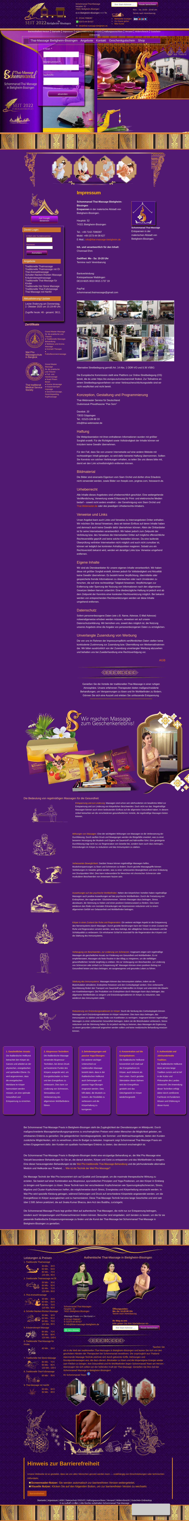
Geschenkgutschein (122, 40)
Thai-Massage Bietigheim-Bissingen (54, 40)
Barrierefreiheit (37, 1493)
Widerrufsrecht (142, 31)
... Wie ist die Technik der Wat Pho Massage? (86, 1168)
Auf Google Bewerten (44, 219)
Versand (129, 31)
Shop (141, 40)
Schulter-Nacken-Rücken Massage (43, 275)
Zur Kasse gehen (121, 21)
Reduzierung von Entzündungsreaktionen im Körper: (96, 1011)
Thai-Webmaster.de (87, 506)
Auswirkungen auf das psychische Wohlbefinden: (94, 893)
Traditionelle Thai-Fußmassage (41, 289)
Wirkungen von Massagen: (84, 834)
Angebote (86, 40)
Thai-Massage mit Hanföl (38, 292)
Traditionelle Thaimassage (39, 266)
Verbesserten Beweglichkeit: (85, 863)
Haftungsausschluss (113, 31)
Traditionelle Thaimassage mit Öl (42, 269)
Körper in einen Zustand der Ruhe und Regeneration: (96, 922)
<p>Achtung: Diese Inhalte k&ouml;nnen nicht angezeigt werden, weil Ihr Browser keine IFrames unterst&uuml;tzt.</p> (61, 72)
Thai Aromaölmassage (37, 272)
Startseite (56, 31)
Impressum (68, 31)
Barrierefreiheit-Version (38, 31)
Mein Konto (119, 24)
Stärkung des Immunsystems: (86, 981)
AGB (77, 31)
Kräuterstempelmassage (38, 278)
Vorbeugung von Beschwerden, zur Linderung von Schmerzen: (101, 952)
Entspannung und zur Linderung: (90, 803)
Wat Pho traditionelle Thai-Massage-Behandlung (102, 1164)
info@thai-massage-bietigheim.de (93, 26)
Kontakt (101, 40)
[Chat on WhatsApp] (72, 1331)
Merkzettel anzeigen (123, 19)
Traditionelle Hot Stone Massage (42, 286)
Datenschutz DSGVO (92, 31)
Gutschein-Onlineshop (141, 1500)
